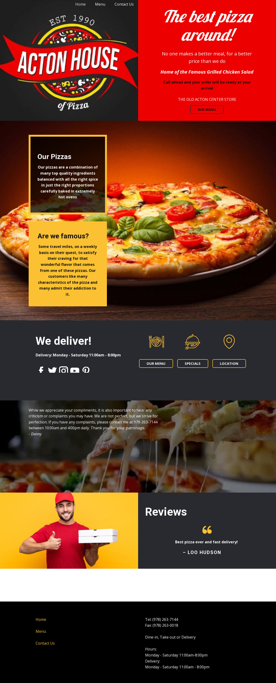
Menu (100, 4)
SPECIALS (193, 363)
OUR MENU (156, 363)
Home (80, 4)
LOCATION (229, 363)
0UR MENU (207, 109)
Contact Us (124, 4)
